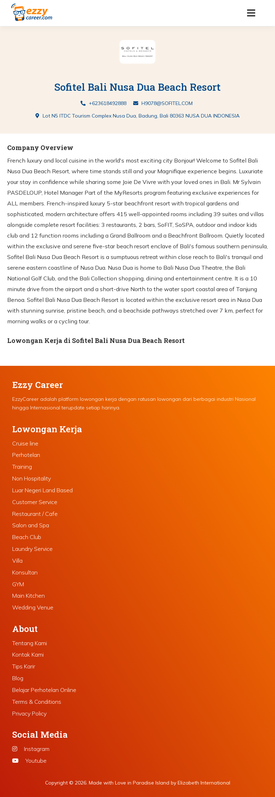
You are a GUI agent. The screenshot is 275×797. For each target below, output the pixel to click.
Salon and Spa (30, 525)
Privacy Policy (29, 713)
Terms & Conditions (36, 701)
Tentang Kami (29, 643)
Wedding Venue (32, 607)
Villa (17, 560)
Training (22, 466)
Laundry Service (32, 548)
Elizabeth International (204, 782)
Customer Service (34, 501)
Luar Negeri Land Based (42, 490)
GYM (18, 584)
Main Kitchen (28, 595)
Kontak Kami (28, 654)
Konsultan (25, 572)
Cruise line (25, 443)
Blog (17, 678)
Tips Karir (23, 666)
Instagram (30, 748)
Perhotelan (26, 454)
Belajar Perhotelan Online (44, 689)
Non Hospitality (31, 478)
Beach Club (26, 537)
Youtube (29, 760)
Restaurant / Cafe (35, 513)
